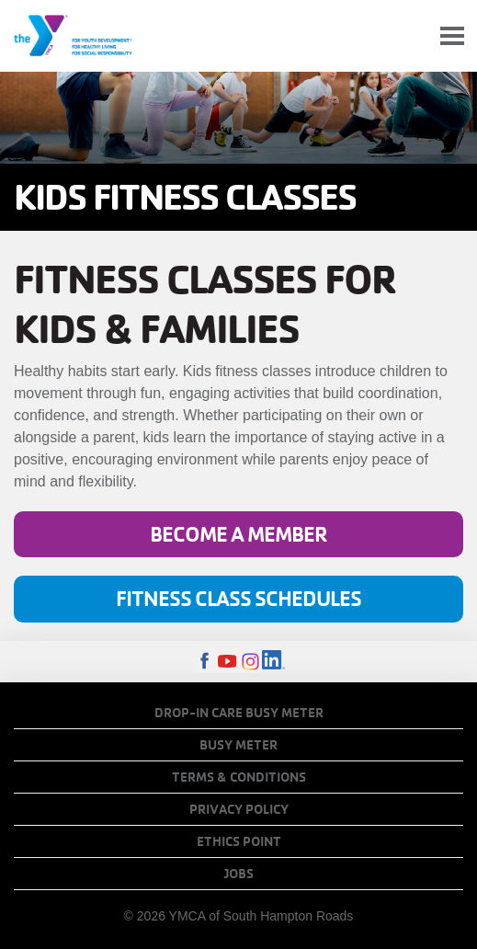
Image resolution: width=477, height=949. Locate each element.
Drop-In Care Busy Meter (239, 712)
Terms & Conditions (239, 777)
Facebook (204, 661)
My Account (409, 36)
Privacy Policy (239, 809)
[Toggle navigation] (452, 36)
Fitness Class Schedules (238, 598)
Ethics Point (239, 841)
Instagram (250, 661)
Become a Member (238, 533)
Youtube (227, 661)
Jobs (239, 873)
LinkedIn (273, 661)
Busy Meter (238, 745)
